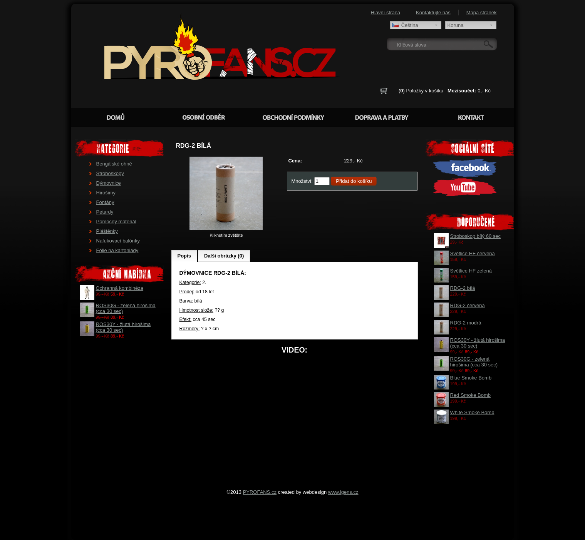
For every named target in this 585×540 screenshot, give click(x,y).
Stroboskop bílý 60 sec (475, 236)
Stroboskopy (110, 173)
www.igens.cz (343, 492)
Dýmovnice (108, 183)
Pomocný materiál (116, 221)
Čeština (405, 25)
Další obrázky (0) (224, 256)
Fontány (105, 202)
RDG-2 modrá (465, 323)
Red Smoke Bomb (470, 395)
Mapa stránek (481, 12)
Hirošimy (106, 193)
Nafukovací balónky (118, 241)
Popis (184, 256)
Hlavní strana (386, 12)
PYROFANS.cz (260, 492)
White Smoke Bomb (472, 412)
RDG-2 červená (467, 305)
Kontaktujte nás (433, 12)
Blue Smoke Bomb (471, 378)
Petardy (105, 212)
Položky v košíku (424, 91)
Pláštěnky (107, 231)
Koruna (456, 25)
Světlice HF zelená (471, 271)
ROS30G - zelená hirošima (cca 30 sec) (474, 362)
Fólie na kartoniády (117, 250)
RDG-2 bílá (462, 288)
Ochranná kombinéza (120, 288)
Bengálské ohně (114, 164)
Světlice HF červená (472, 253)
